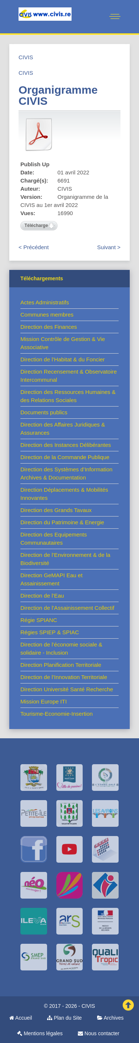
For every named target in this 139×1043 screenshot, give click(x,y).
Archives (110, 1018)
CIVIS (26, 57)
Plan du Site (64, 1018)
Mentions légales (40, 1033)
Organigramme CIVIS (58, 95)
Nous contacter (98, 1033)
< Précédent (34, 247)
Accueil (20, 1018)
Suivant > (108, 247)
